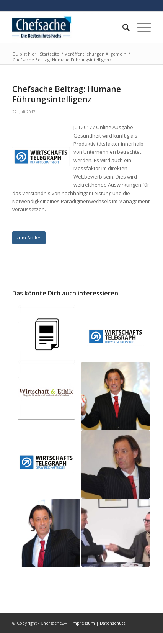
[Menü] (140, 27)
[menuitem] (122, 27)
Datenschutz (113, 623)
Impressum (83, 623)
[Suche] (122, 27)
